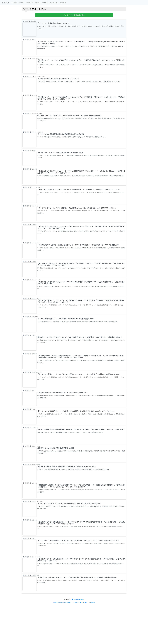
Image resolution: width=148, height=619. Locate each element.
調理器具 (63, 3)
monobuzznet (77, 599)
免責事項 (92, 602)
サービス (45, 3)
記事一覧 (21, 3)
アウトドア (29, 3)
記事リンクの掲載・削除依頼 (62, 602)
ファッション (53, 3)
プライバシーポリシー (80, 602)
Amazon (37, 3)
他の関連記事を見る (74, 15)
